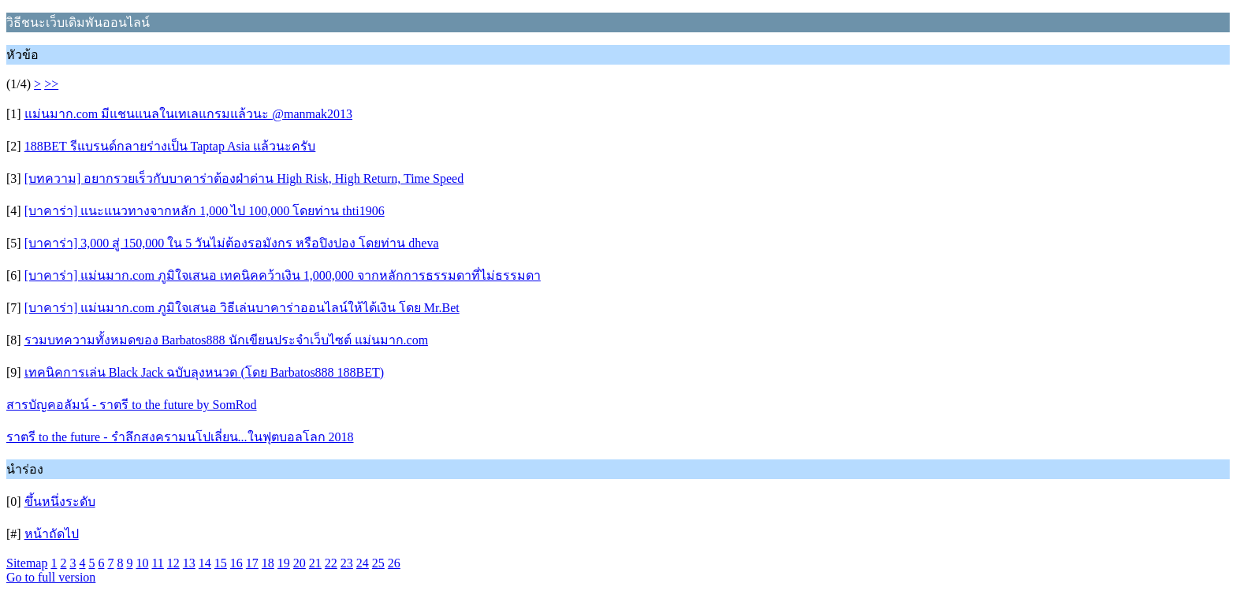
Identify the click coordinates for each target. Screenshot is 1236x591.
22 (331, 563)
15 (220, 563)
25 (378, 563)
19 (283, 563)
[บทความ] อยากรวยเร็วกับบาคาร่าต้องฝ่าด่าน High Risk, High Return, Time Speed (244, 178)
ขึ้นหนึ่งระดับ (59, 501)
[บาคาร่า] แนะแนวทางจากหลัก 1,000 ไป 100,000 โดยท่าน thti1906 (204, 210)
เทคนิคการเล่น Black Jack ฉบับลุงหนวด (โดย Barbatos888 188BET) (204, 372)
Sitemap (26, 563)
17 (252, 563)
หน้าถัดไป (51, 534)
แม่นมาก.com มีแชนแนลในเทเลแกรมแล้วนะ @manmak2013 (188, 114)
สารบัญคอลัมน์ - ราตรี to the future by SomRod (131, 404)
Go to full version (50, 577)
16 (236, 563)
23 (347, 563)
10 (142, 563)
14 (205, 563)
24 (362, 563)
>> (51, 84)
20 (299, 563)
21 (315, 563)
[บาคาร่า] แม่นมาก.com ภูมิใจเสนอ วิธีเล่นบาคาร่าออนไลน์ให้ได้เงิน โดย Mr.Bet (242, 307)
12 (173, 563)
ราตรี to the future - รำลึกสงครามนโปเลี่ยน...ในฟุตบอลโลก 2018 (180, 437)
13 (189, 563)
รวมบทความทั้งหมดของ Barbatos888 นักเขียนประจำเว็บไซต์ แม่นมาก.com (226, 340)
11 (157, 563)
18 (268, 563)
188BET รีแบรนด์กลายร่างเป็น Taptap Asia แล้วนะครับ (170, 146)
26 (394, 563)
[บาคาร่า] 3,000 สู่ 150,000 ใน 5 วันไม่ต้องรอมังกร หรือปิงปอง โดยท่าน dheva (231, 243)
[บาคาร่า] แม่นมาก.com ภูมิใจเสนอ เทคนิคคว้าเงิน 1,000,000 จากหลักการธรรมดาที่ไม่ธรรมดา (282, 275)
